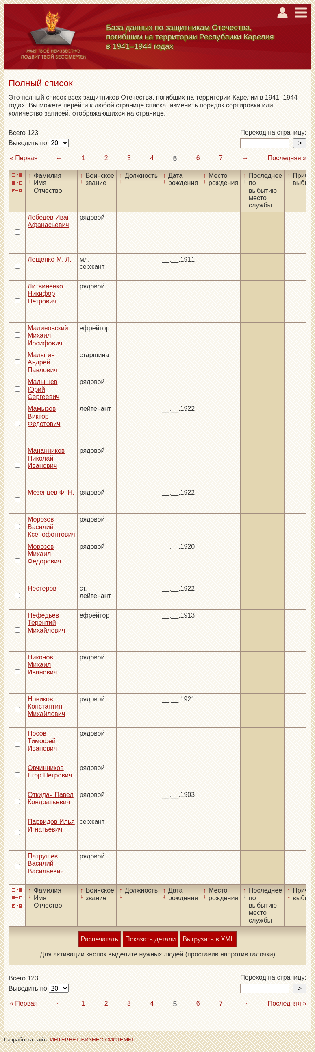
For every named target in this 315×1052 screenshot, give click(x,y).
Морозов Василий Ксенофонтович (51, 527)
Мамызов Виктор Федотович (44, 416)
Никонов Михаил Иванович (42, 665)
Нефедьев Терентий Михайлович (46, 623)
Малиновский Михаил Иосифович (48, 336)
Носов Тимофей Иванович (42, 741)
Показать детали (150, 939)
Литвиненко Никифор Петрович (45, 294)
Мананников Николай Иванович (46, 458)
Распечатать (99, 939)
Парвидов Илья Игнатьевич (51, 825)
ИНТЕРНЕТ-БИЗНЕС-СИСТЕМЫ (91, 1040)
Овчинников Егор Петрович (50, 771)
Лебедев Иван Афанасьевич (49, 221)
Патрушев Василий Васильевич (46, 864)
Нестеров (42, 588)
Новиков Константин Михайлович (46, 707)
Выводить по (29, 143)
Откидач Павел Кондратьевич (51, 798)
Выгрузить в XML (208, 939)
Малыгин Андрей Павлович (42, 362)
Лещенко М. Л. (50, 259)
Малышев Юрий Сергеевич (43, 389)
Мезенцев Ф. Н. (51, 492)
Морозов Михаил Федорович (44, 554)
